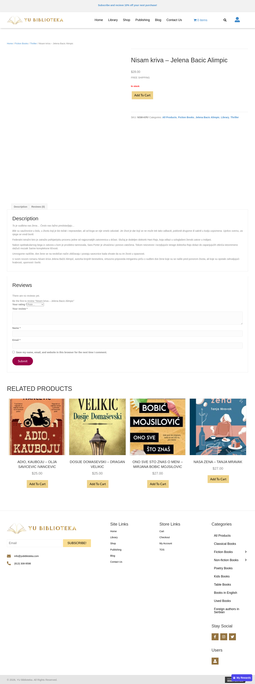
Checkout (165, 537)
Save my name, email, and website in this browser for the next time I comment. (61, 352)
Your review (20, 308)
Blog (112, 555)
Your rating (19, 304)
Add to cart (142, 95)
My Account (166, 543)
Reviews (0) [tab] (38, 206)
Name (16, 328)
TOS (162, 549)
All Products (169, 117)
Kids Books (222, 576)
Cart (162, 531)
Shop (113, 543)
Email (16, 340)
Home (10, 43)
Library (225, 117)
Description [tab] (20, 206)
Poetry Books (223, 568)
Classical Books (225, 543)
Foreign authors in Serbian (226, 610)
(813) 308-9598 (22, 563)
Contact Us (116, 561)
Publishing (116, 549)
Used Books (222, 601)
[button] (77, 543)
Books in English (225, 592)
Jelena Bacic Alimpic (207, 117)
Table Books (222, 584)
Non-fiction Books (226, 560)
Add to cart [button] (37, 484)
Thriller (33, 43)
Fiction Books (21, 43)
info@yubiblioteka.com (26, 556)
